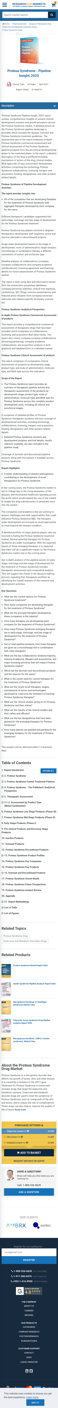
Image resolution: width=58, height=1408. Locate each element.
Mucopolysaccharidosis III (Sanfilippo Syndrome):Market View (30, 1003)
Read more (20, 1109)
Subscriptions (29, 1341)
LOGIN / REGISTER (29, 1362)
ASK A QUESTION (29, 1192)
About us (29, 1306)
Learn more (32, 1397)
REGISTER (29, 1260)
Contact (29, 1353)
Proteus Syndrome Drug (15, 936)
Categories (29, 1327)
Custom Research (29, 1336)
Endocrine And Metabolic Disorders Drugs (25, 941)
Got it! (35, 1402)
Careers (29, 1310)
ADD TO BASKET (29, 1152)
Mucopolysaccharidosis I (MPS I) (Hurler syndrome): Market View (31, 1039)
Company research (29, 1332)
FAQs (29, 1357)
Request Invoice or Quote (29, 1161)
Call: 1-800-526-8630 (29, 1185)
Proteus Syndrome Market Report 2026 (30, 965)
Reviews (29, 1315)
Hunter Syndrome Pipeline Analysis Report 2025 (34, 984)
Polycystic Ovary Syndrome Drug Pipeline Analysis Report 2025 (31, 1021)
